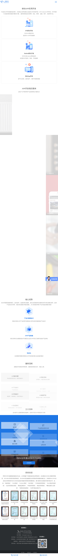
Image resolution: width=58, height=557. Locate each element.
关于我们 (23, 552)
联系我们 (35, 552)
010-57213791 (24, 531)
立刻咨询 (29, 462)
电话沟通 (14, 555)
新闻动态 (29, 552)
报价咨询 (43, 555)
